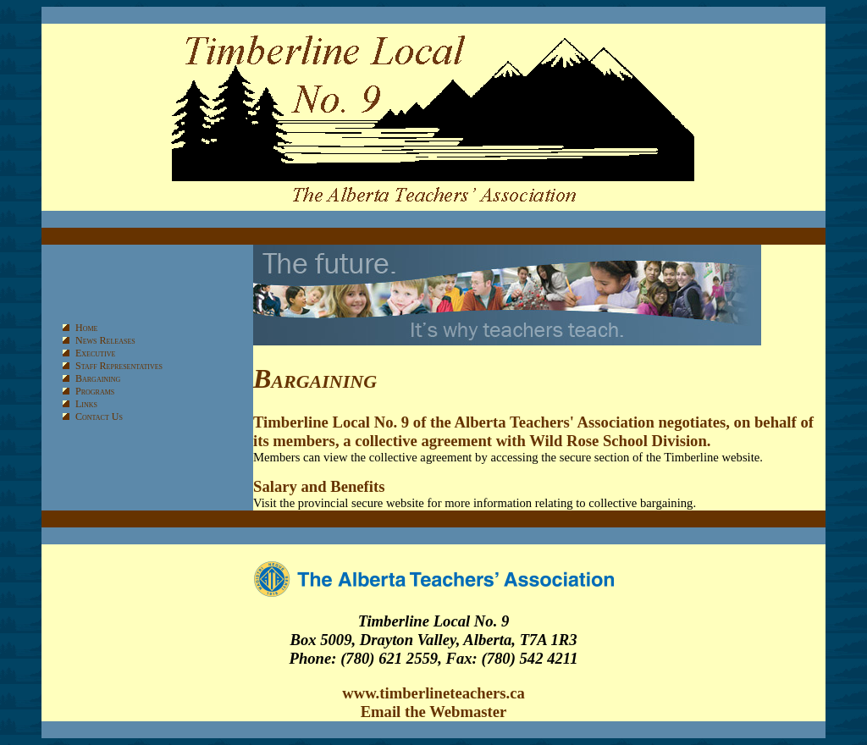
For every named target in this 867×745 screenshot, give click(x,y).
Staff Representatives (119, 366)
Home (86, 328)
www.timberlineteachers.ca (433, 693)
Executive (95, 353)
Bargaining (97, 378)
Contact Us (99, 416)
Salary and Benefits (318, 486)
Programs (94, 391)
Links (86, 404)
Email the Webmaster (434, 711)
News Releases (105, 340)
